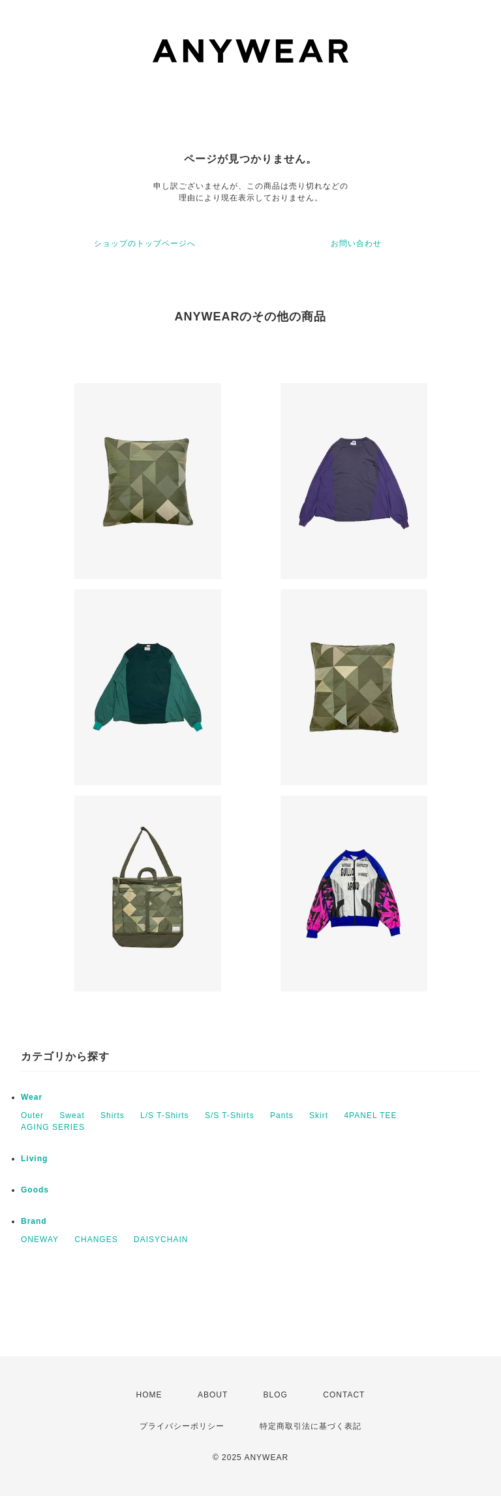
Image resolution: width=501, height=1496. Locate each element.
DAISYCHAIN (161, 1239)
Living (34, 1158)
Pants (282, 1115)
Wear (31, 1097)
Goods (35, 1189)
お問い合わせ (356, 243)
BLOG (276, 1394)
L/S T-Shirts (164, 1115)
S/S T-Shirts (229, 1115)
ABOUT (213, 1394)
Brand (34, 1221)
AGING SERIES (53, 1127)
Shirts (112, 1115)
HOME (149, 1394)
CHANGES (95, 1239)
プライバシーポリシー (182, 1426)
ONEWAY (40, 1239)
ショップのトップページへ (145, 243)
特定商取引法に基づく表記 (310, 1426)
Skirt (318, 1115)
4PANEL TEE (370, 1115)
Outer (32, 1115)
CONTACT (344, 1394)
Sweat (71, 1115)
